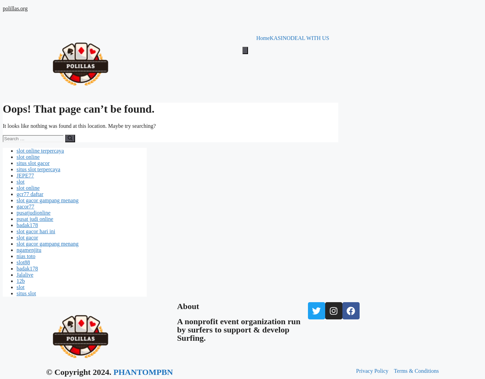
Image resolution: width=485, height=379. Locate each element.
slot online (28, 157)
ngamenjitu (29, 250)
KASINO (280, 38)
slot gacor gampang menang (48, 200)
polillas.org (15, 8)
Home (263, 38)
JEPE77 (25, 175)
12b (21, 281)
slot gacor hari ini (36, 231)
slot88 (23, 262)
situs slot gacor (33, 163)
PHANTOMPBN (143, 372)
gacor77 (25, 206)
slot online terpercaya (40, 151)
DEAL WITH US (310, 38)
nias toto (26, 256)
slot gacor (27, 237)
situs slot (26, 293)
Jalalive (25, 275)
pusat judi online (35, 219)
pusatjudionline (34, 213)
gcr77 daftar (30, 194)
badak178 (27, 225)
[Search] (70, 138)
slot (20, 182)
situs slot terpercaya (38, 169)
